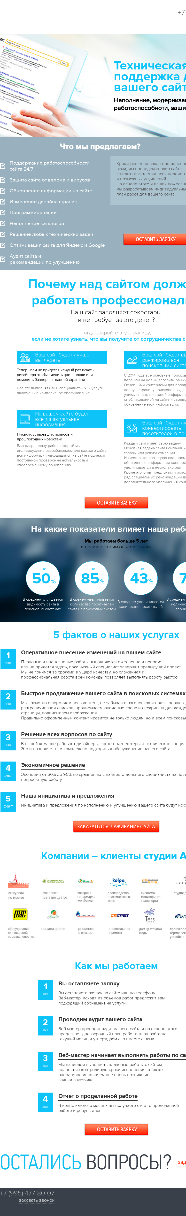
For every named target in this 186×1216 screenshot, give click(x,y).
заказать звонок (36, 1200)
